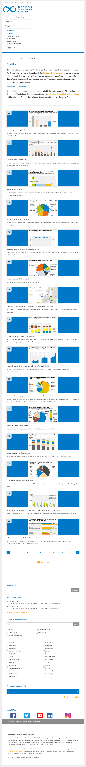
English (28, 2)
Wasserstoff (49, 671)
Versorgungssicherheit (16, 668)
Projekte (8, 26)
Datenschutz (27, 721)
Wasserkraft (12, 671)
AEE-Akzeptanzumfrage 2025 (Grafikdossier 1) (22, 538)
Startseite (24, 59)
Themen (8, 21)
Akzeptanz (12, 642)
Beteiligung (12, 645)
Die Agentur (10, 47)
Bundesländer (49, 648)
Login (7, 2)
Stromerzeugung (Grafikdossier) (17, 426)
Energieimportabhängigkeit (16, 130)
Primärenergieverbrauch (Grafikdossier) (20, 480)
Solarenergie (49, 659)
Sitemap (18, 721)
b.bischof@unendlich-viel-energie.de (64, 94)
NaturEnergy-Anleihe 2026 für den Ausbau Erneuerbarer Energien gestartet (35, 603)
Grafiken (10, 33)
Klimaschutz (49, 654)
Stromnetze (12, 665)
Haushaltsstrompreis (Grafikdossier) (19, 279)
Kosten (11, 656)
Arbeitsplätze (49, 642)
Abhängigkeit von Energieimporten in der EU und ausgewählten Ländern (31, 306)
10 (63, 552)
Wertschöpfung (13, 673)
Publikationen (11, 38)
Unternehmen (59, 749)
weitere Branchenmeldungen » (18, 612)
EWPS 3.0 (12, 654)
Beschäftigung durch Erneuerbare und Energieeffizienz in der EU (28, 366)
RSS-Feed (11, 721)
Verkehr (47, 665)
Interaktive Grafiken (13, 36)
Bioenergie (48, 645)
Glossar (21, 2)
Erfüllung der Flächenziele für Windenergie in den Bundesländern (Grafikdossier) (33, 510)
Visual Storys (11, 41)
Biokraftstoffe (13, 648)
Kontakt (14, 2)
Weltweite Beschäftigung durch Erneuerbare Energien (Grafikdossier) (30, 396)
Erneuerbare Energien (14, 17)
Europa (47, 651)
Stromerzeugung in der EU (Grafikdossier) (20, 336)
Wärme (47, 668)
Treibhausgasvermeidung (15, 189)
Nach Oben (45, 562)
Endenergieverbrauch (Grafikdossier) (19, 453)
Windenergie (49, 673)
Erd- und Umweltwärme (16, 651)
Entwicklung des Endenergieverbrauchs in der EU (23, 249)
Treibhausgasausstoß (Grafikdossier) (19, 219)
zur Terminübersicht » (70, 697)
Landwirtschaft (50, 656)
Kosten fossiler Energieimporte (17, 160)
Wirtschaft (12, 676)
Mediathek (9, 31)
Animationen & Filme (14, 43)
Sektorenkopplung (14, 659)
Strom (47, 662)
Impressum (36, 721)
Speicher (11, 662)
